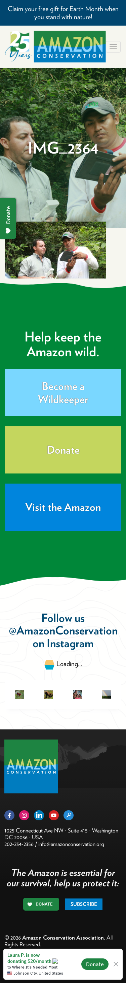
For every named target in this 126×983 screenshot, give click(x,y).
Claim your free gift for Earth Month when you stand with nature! (63, 13)
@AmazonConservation (63, 630)
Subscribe (84, 904)
